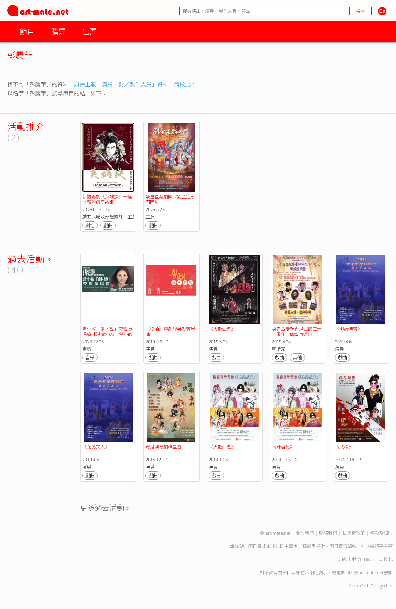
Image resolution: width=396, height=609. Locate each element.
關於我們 (305, 533)
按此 (388, 559)
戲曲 (107, 225)
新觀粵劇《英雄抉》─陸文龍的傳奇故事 (107, 199)
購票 (58, 31)
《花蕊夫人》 (95, 446)
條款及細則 (381, 533)
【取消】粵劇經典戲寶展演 (170, 331)
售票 (89, 31)
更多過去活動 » (104, 507)
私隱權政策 (353, 533)
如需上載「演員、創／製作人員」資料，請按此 (132, 84)
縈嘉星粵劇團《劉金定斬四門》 (170, 199)
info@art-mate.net (364, 572)
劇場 (89, 225)
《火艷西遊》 (222, 328)
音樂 (89, 357)
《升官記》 (283, 446)
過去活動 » (29, 258)
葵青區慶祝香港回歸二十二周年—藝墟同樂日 (296, 331)
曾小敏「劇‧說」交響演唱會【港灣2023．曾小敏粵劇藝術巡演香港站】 (107, 334)
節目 (27, 31)
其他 (297, 357)
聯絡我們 (328, 533)
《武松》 (344, 446)
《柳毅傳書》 (348, 328)
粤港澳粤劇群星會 (163, 446)
